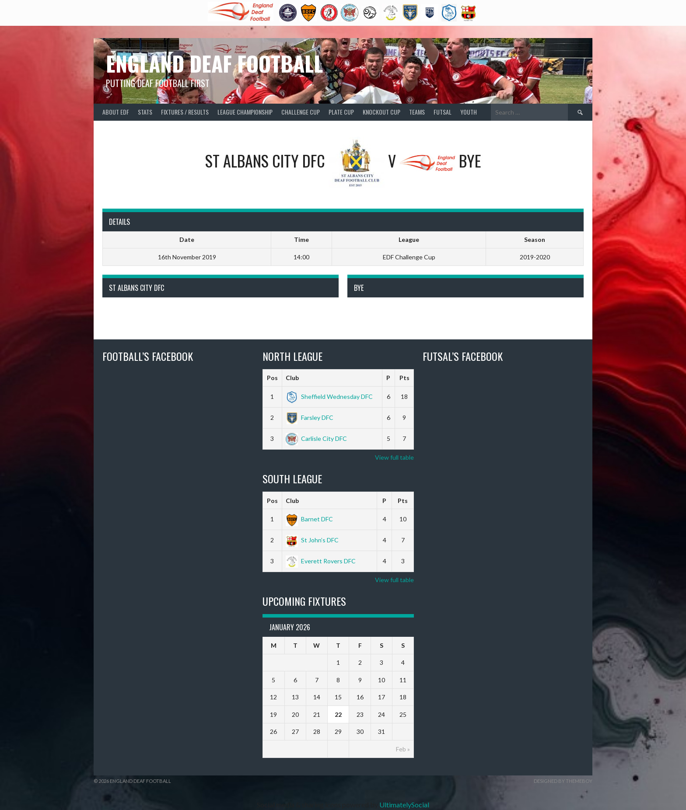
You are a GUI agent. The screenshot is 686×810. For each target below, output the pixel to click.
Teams (417, 111)
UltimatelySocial (404, 804)
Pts (404, 377)
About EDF (115, 111)
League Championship (245, 111)
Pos (272, 377)
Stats (145, 111)
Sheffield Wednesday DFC (329, 396)
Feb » (403, 749)
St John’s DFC (312, 540)
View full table (394, 457)
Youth (468, 111)
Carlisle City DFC (316, 438)
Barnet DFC (309, 519)
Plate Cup (341, 111)
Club (292, 377)
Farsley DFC (309, 417)
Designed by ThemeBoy (563, 781)
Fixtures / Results (185, 111)
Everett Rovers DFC (321, 561)
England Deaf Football (214, 63)
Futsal (443, 111)
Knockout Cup (381, 111)
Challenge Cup (300, 111)
